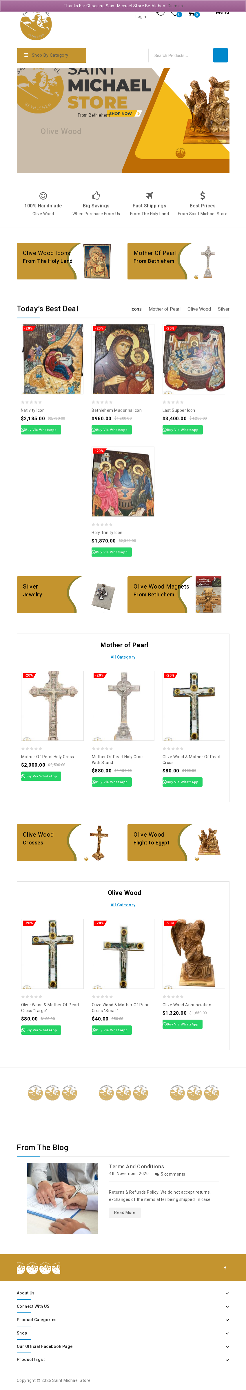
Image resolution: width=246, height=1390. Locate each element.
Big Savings (96, 233)
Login (141, 16)
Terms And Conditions (136, 1166)
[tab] (136, 500)
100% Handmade (43, 233)
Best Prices (203, 233)
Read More (125, 1212)
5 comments (170, 1174)
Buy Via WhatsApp (41, 776)
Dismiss (175, 5)
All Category (123, 657)
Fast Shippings (149, 233)
